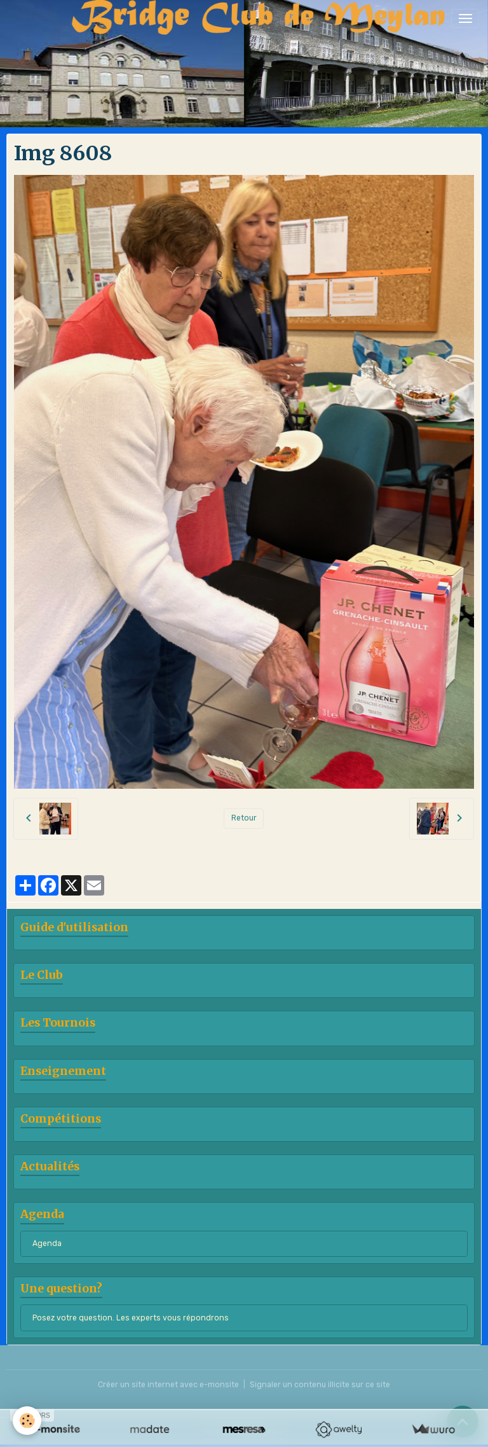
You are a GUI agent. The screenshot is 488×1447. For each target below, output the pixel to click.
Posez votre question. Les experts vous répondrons (130, 1317)
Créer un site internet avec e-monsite (168, 1384)
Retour (244, 818)
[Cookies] (27, 1420)
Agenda (47, 1243)
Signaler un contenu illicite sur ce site (320, 1384)
